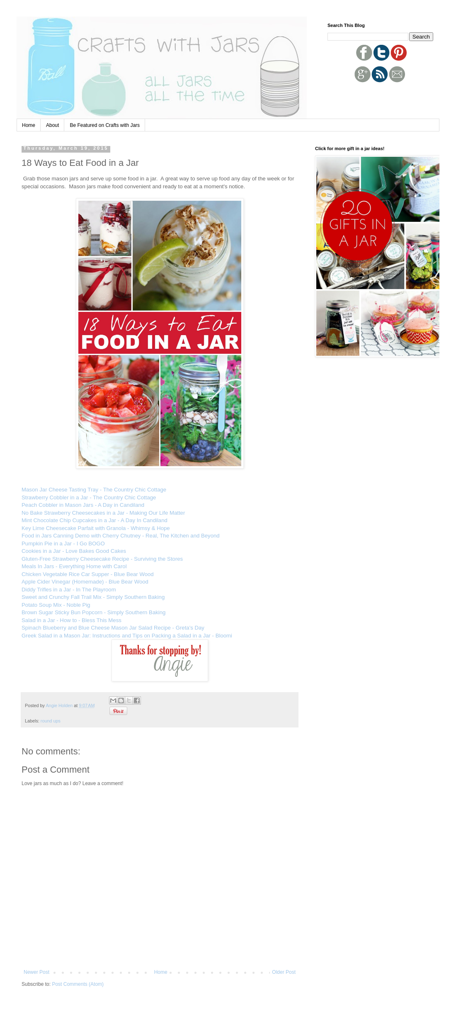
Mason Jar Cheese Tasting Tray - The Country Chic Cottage (94, 489)
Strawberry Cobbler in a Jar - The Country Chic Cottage (89, 497)
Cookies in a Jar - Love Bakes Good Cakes (74, 551)
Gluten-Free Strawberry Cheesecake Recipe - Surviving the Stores (102, 559)
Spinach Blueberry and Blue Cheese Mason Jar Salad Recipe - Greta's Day (113, 628)
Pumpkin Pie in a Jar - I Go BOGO (63, 543)
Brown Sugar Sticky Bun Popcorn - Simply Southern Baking (93, 612)
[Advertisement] (375, 98)
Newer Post (36, 972)
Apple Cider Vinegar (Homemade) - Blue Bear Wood (85, 582)
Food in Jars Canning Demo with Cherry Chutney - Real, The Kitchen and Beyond (121, 536)
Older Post (284, 972)
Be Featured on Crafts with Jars (105, 125)
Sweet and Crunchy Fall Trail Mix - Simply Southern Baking (93, 597)
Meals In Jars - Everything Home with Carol (74, 566)
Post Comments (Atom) (78, 984)
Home (28, 125)
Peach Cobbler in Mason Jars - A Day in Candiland (83, 505)
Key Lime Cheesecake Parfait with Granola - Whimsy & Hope (96, 528)
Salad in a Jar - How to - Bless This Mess (71, 620)
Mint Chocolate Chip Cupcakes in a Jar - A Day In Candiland (94, 520)
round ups (51, 720)
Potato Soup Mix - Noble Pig (56, 605)
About (52, 125)
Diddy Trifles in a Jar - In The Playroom (69, 589)
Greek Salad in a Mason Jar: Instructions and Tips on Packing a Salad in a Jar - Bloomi (127, 635)
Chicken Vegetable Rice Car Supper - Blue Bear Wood (88, 574)
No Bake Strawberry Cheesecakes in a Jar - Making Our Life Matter (103, 513)
